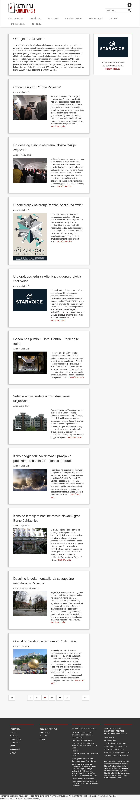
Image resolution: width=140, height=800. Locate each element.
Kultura (53, 18)
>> (85, 698)
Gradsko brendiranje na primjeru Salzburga (44, 641)
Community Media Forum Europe (84, 761)
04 (60, 698)
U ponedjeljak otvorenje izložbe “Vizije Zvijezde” (48, 205)
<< (12, 698)
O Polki (36, 24)
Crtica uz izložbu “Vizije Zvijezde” (37, 87)
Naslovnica (15, 18)
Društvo (35, 18)
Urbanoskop (73, 18)
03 (52, 698)
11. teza (43, 736)
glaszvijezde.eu (112, 69)
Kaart (113, 18)
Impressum (18, 24)
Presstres (96, 18)
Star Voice (45, 732)
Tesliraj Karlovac (48, 729)
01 (37, 698)
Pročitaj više (58, 126)
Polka (42, 739)
